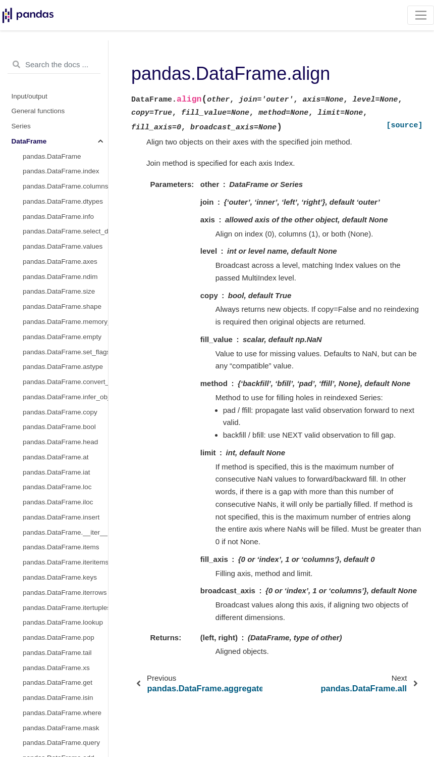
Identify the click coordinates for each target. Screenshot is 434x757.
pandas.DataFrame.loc (57, 487)
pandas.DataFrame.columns (65, 186)
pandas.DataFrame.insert (61, 517)
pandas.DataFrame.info (58, 216)
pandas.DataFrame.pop (58, 637)
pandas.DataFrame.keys (60, 577)
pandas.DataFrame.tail (57, 652)
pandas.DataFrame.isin (58, 697)
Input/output (29, 96)
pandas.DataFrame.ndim (60, 276)
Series (21, 126)
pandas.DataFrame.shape (62, 306)
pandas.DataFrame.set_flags (65, 352)
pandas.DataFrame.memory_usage (65, 321)
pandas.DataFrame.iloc (58, 502)
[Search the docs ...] (54, 65)
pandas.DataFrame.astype (63, 366)
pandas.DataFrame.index (61, 171)
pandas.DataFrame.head (60, 442)
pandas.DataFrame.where (62, 713)
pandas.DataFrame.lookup (63, 622)
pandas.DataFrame (52, 156)
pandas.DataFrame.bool (59, 427)
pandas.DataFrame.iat (56, 472)
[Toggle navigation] (420, 15)
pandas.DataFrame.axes (60, 261)
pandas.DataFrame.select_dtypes (65, 231)
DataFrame (29, 141)
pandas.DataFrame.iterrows (65, 592)
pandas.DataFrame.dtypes (63, 201)
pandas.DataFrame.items (61, 547)
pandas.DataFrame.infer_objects (65, 397)
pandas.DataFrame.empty (62, 337)
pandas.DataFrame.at (56, 457)
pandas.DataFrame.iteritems (65, 562)
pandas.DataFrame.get (57, 682)
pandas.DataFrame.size (59, 291)
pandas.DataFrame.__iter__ (65, 532)
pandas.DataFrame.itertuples (65, 607)
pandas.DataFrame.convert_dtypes (65, 382)
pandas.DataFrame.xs (56, 668)
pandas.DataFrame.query (61, 742)
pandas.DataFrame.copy (60, 412)
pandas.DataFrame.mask (61, 728)
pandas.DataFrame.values (62, 246)
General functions (38, 111)
